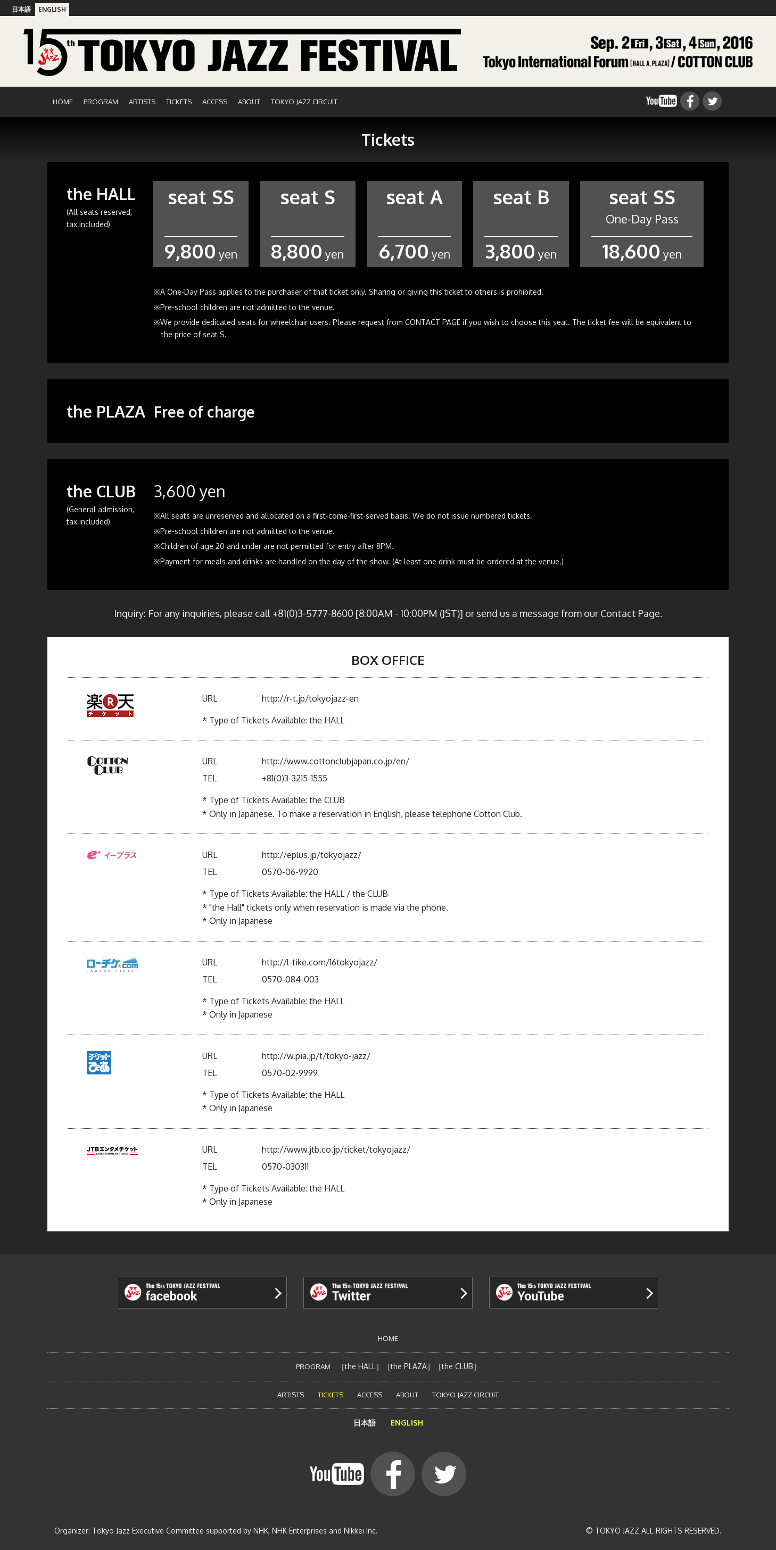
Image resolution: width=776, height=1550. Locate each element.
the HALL (360, 1366)
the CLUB (457, 1366)
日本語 (21, 9)
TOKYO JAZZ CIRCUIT (304, 101)
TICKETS (179, 101)
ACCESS (214, 101)
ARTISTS (142, 101)
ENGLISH (52, 9)
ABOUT (249, 101)
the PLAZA (409, 1366)
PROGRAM (101, 101)
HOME (63, 101)
